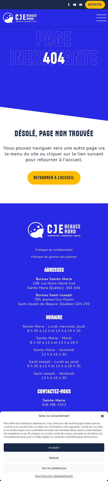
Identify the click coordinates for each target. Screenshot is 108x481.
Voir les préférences (54, 468)
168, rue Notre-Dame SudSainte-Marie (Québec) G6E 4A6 (54, 285)
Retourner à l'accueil (54, 178)
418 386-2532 (54, 404)
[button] (102, 416)
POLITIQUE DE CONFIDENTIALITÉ (54, 476)
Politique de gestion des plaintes (54, 257)
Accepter (54, 447)
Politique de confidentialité (54, 250)
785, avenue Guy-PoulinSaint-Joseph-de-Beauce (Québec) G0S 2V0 (54, 301)
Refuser (54, 457)
